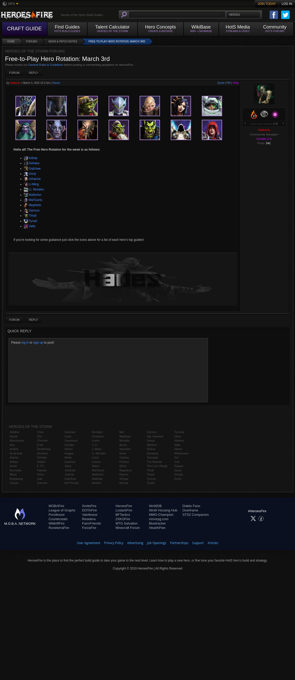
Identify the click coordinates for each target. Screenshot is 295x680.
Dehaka (32, 163)
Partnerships (179, 543)
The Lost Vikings (157, 465)
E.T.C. (41, 465)
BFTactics (123, 515)
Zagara (178, 465)
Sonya (151, 440)
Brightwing (16, 478)
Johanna (32, 179)
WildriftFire (56, 523)
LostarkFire (124, 510)
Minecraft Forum (128, 528)
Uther (177, 436)
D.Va (40, 444)
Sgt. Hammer (155, 436)
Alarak (14, 436)
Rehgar (124, 478)
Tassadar (152, 457)
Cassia (14, 482)
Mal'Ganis (33, 200)
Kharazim (98, 436)
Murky (123, 444)
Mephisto (32, 205)
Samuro (32, 210)
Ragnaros (125, 470)
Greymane (71, 440)
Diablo (41, 461)
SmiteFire (89, 506)
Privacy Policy (113, 543)
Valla (29, 226)
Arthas (30, 158)
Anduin (14, 449)
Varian (178, 449)
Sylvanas (152, 453)
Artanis (14, 457)
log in (25, 342)
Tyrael (30, 221)
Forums (31, 41)
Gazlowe (32, 168)
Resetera (89, 519)
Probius (124, 461)
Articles (213, 543)
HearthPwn (157, 528)
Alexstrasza (17, 440)
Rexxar (123, 482)
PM (228, 82)
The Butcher (154, 461)
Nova (122, 453)
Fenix (40, 474)
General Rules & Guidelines (45, 64)
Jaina (67, 465)
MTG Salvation (127, 523)
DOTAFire (89, 510)
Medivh (96, 482)
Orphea (124, 457)
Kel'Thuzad (71, 482)
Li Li (94, 444)
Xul (176, 457)
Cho (39, 436)
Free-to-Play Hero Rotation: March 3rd (117, 41)
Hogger (69, 453)
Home (11, 41)
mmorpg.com (158, 519)
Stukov (151, 449)
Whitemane (181, 453)
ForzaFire (89, 528)
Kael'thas (70, 478)
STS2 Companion (196, 515)
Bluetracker (157, 523)
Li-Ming (31, 184)
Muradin (124, 440)
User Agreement (88, 543)
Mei (121, 432)
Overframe (190, 510)
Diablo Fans (191, 506)
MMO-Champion (161, 515)
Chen (40, 432)
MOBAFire (56, 506)
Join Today (267, 4)
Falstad (41, 470)
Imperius (69, 461)
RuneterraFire (59, 528)
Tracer (151, 474)
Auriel (13, 465)
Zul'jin (178, 478)
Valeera (179, 440)
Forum (14, 72)
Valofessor (90, 515)
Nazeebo (125, 449)
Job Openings (156, 543)
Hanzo (68, 449)
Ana (12, 444)
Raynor (123, 474)
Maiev (95, 465)
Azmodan (16, 470)
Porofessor (57, 515)
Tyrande (179, 432)
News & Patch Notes (63, 41)
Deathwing (43, 449)
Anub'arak (16, 453)
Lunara (96, 461)
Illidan (68, 457)
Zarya (178, 470)
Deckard (42, 453)
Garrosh (42, 482)
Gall (39, 478)
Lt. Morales (34, 189)
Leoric (96, 440)
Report (56, 82)
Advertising (135, 543)
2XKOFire (123, 519)
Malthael (97, 478)
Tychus (151, 478)
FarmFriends (91, 523)
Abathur (15, 432)
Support (198, 543)
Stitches (152, 444)
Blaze (13, 474)
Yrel (176, 461)
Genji (30, 174)
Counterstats (58, 519)
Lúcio (95, 457)
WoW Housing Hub (163, 510)
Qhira (122, 465)
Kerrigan (97, 432)
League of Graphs (62, 510)
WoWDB (155, 506)
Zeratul (178, 474)
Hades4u (15, 82)
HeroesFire (124, 506)
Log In (287, 4)
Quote (220, 82)
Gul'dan (69, 444)
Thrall (30, 215)
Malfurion (33, 195)
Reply (33, 72)
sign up (38, 342)
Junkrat (69, 474)
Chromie (42, 440)
